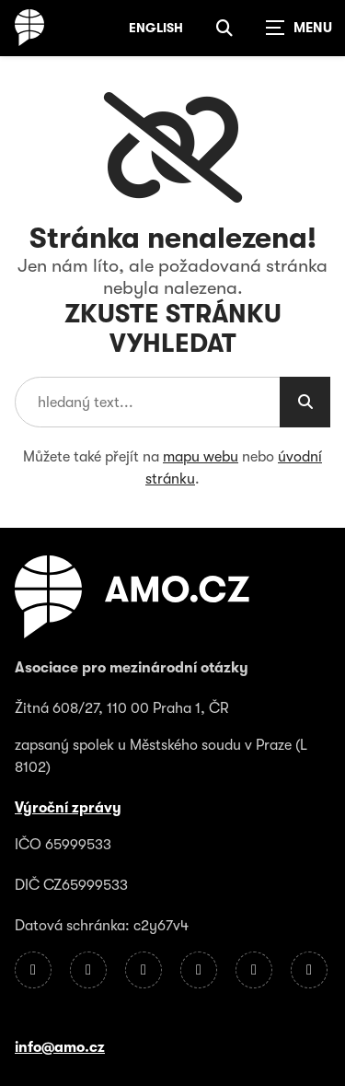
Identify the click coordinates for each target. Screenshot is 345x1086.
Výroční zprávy (68, 808)
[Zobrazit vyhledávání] (224, 28)
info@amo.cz (60, 1047)
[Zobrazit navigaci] (299, 27)
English (156, 27)
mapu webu (200, 457)
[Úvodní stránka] (29, 27)
